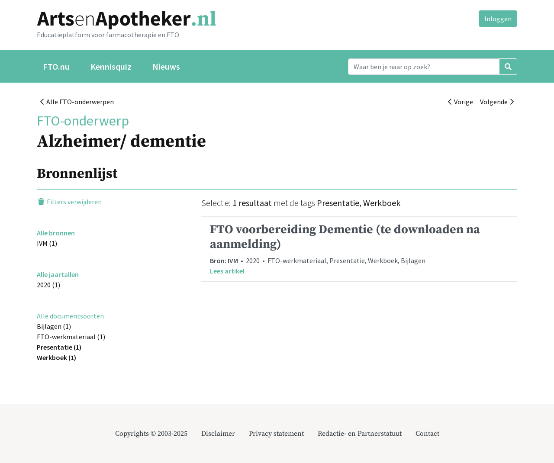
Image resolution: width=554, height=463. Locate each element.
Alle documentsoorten (70, 316)
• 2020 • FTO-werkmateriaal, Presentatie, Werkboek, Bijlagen (359, 249)
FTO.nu (56, 66)
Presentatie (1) (59, 347)
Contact (427, 433)
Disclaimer (218, 433)
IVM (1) (47, 243)
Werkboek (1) (56, 357)
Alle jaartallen (58, 274)
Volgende (497, 101)
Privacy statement (276, 433)
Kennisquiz (111, 66)
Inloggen (498, 18)
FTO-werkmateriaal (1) (71, 336)
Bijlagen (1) (54, 326)
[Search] (423, 66)
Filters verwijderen (69, 201)
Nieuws (166, 66)
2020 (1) (48, 284)
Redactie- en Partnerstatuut (360, 433)
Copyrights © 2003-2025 (151, 433)
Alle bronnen (56, 232)
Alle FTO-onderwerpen (77, 101)
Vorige (460, 101)
